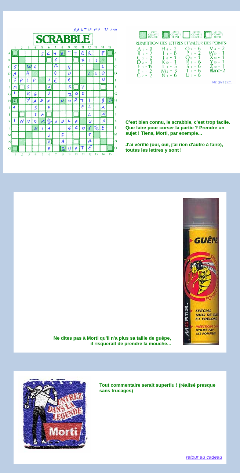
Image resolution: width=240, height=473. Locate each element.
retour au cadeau (204, 457)
